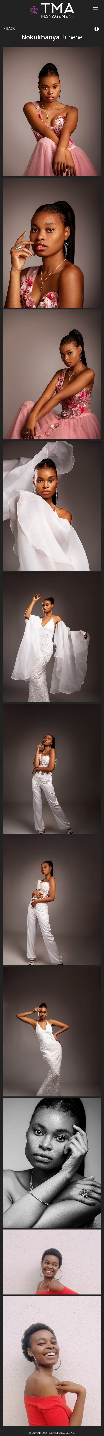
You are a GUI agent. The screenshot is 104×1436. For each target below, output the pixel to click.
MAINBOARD (68, 1432)
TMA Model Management (52, 10)
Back (9, 28)
